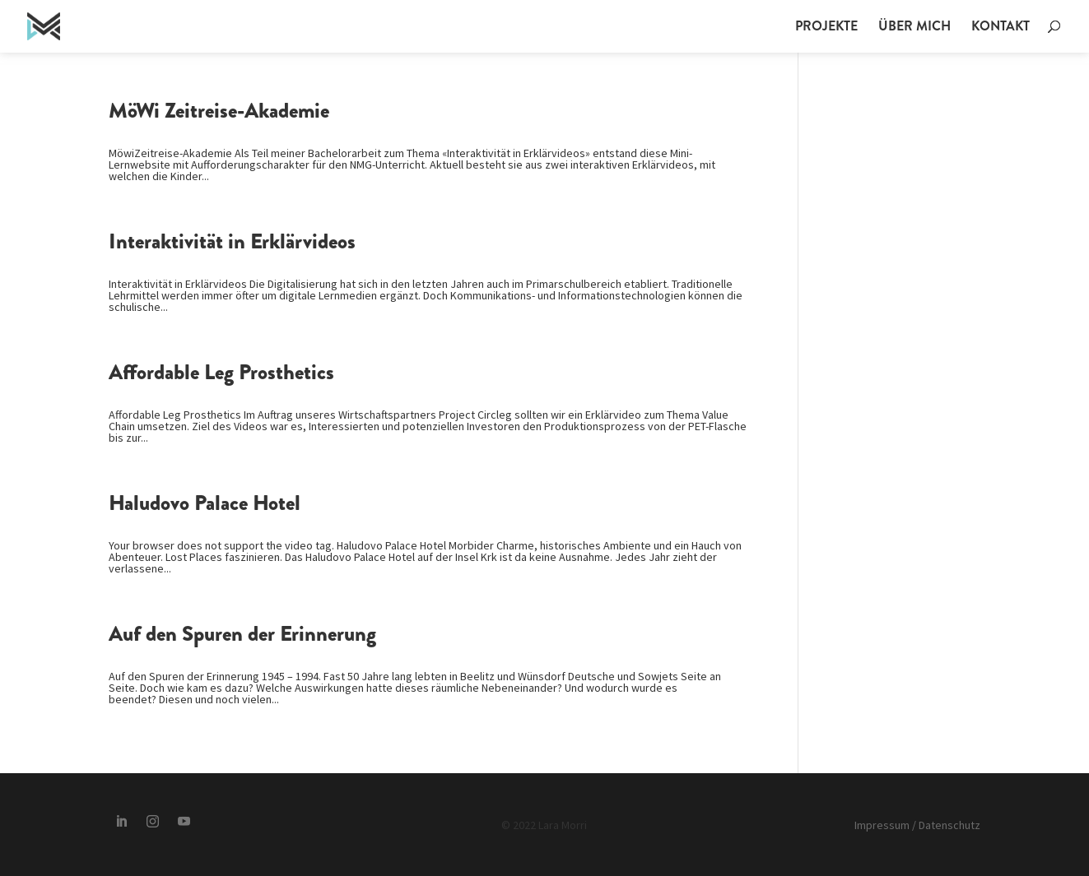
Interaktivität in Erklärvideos (232, 241)
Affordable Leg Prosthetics (221, 372)
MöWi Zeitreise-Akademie (219, 110)
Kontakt (1000, 28)
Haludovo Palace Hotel (204, 503)
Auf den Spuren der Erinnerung (242, 634)
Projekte (826, 28)
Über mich (914, 28)
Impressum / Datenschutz (917, 825)
